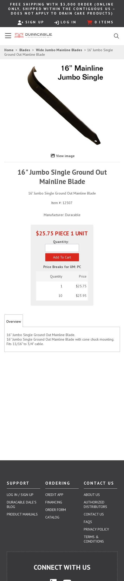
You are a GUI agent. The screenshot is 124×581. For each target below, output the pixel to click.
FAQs (88, 522)
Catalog (52, 517)
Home (9, 50)
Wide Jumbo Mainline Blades (59, 50)
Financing (53, 502)
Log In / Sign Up (20, 494)
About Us (92, 494)
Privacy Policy (96, 529)
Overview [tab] (13, 321)
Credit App (54, 494)
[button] (62, 257)
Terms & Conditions (94, 539)
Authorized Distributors (95, 504)
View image (65, 156)
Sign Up (31, 22)
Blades (24, 50)
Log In (65, 22)
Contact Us (94, 514)
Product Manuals (22, 514)
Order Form (55, 509)
